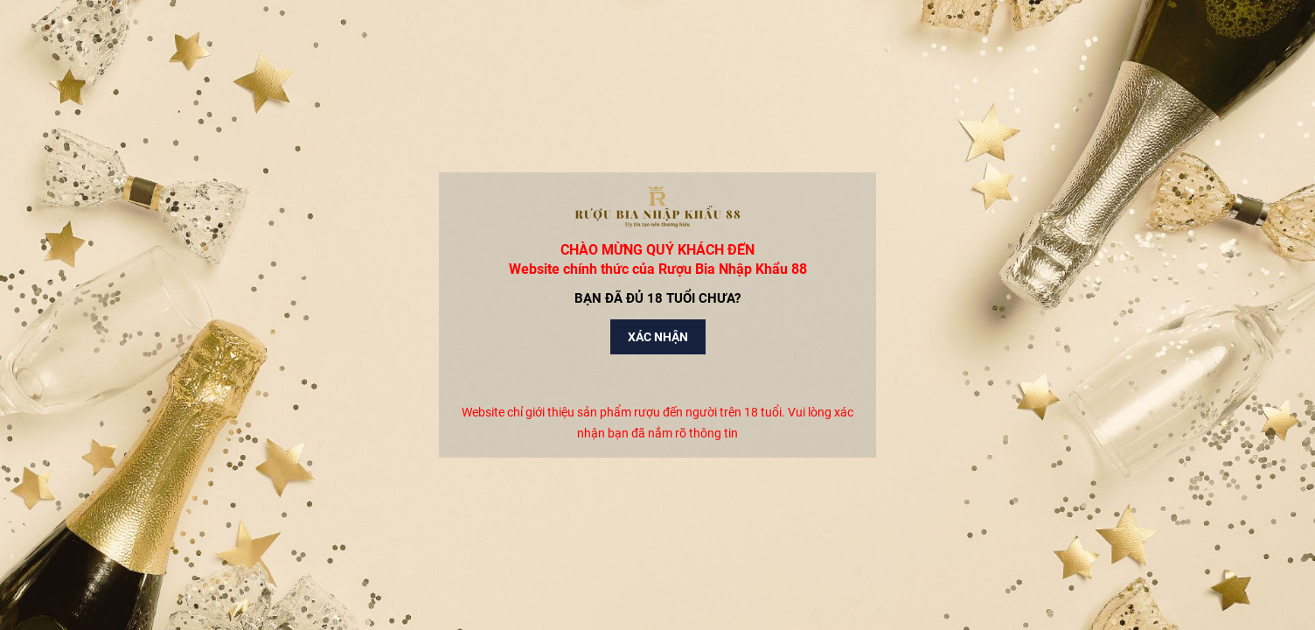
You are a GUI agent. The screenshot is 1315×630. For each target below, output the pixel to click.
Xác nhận (658, 337)
